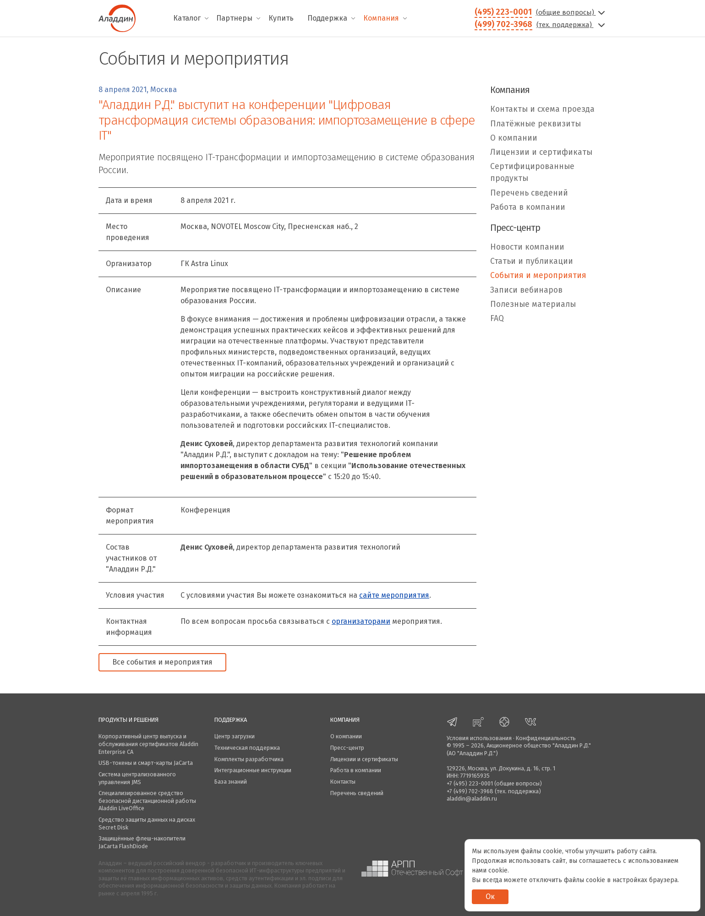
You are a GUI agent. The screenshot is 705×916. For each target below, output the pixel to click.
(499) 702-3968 (503, 24)
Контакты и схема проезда (542, 109)
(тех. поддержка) (571, 25)
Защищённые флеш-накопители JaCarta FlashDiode (142, 842)
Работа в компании (527, 207)
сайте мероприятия (394, 595)
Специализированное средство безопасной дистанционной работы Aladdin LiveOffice (147, 801)
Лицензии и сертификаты (541, 152)
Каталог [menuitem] (187, 18)
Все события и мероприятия (162, 662)
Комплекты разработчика (249, 759)
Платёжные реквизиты (535, 124)
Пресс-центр (347, 747)
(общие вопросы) (571, 12)
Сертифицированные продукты (532, 172)
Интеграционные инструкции (252, 770)
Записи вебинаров (526, 290)
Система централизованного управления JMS (137, 778)
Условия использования (479, 738)
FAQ (497, 318)
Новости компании (527, 247)
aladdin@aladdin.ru (472, 798)
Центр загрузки (234, 736)
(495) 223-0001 (503, 12)
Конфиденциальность (546, 738)
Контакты (342, 781)
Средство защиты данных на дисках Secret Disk (146, 823)
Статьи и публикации (531, 261)
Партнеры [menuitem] (234, 18)
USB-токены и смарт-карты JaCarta (145, 762)
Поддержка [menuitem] (327, 18)
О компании (513, 138)
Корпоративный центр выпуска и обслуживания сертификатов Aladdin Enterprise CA (148, 744)
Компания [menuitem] (381, 18)
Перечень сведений (529, 193)
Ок (490, 896)
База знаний (230, 781)
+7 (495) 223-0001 (470, 783)
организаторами (361, 621)
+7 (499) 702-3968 (470, 791)
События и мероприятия (538, 275)
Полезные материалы (533, 304)
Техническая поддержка (247, 747)
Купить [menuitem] (281, 18)
